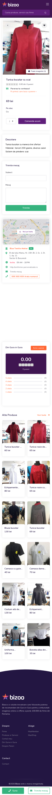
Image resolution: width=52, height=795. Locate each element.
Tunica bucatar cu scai (13, 447)
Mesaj (8, 185)
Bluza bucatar (11, 528)
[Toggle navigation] (47, 4)
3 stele (9, 385)
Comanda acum (32, 121)
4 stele (9, 381)
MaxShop (32, 735)
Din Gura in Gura (9, 742)
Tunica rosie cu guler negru (37, 487)
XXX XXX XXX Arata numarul (25, 276)
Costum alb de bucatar (11, 609)
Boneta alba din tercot (38, 649)
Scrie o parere (38, 348)
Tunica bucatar (37, 528)
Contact (5, 764)
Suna (12, 790)
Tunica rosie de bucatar (37, 447)
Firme (4, 731)
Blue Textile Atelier (19, 248)
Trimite (26, 207)
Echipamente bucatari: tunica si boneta (13, 487)
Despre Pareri (8, 746)
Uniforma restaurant (9, 649)
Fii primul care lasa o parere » (23, 91)
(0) (45, 378)
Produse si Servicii (10, 735)
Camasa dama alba (37, 568)
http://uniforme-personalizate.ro (24, 267)
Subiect (9, 172)
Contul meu (7, 738)
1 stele (9, 392)
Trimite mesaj (16, 271)
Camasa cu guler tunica (13, 568)
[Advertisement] (26, 313)
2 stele (9, 388)
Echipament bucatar (35, 609)
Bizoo (17, 784)
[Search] (21, 13)
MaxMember (33, 731)
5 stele (9, 378)
